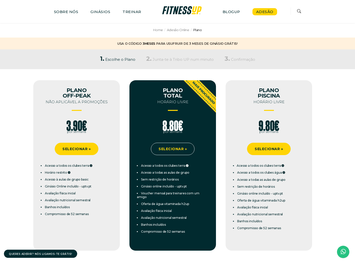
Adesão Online (178, 30)
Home (158, 30)
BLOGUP (231, 11)
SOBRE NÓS (66, 11)
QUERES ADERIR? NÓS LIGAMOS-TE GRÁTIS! (40, 254)
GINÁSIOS (100, 11)
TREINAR (132, 11)
